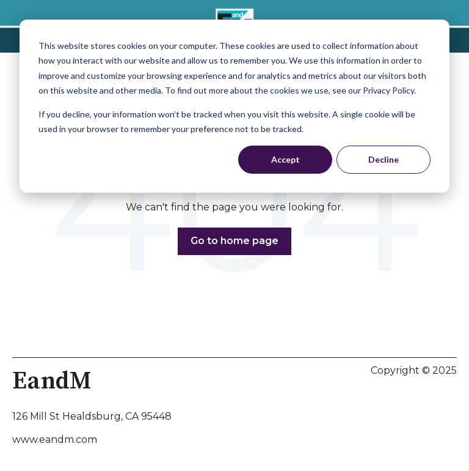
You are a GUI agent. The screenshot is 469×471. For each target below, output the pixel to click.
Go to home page (234, 241)
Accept (285, 159)
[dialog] (234, 106)
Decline (383, 159)
